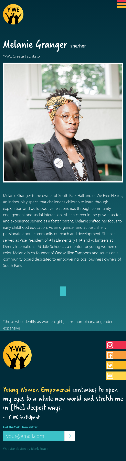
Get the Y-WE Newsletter (20, 427)
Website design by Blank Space (25, 448)
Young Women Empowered (36, 389)
